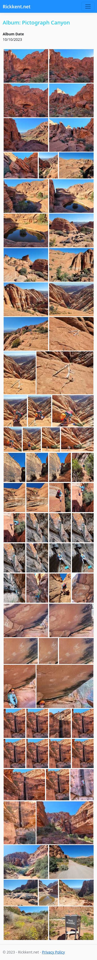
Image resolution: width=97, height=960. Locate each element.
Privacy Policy (53, 952)
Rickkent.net (17, 6)
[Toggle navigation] (87, 6)
